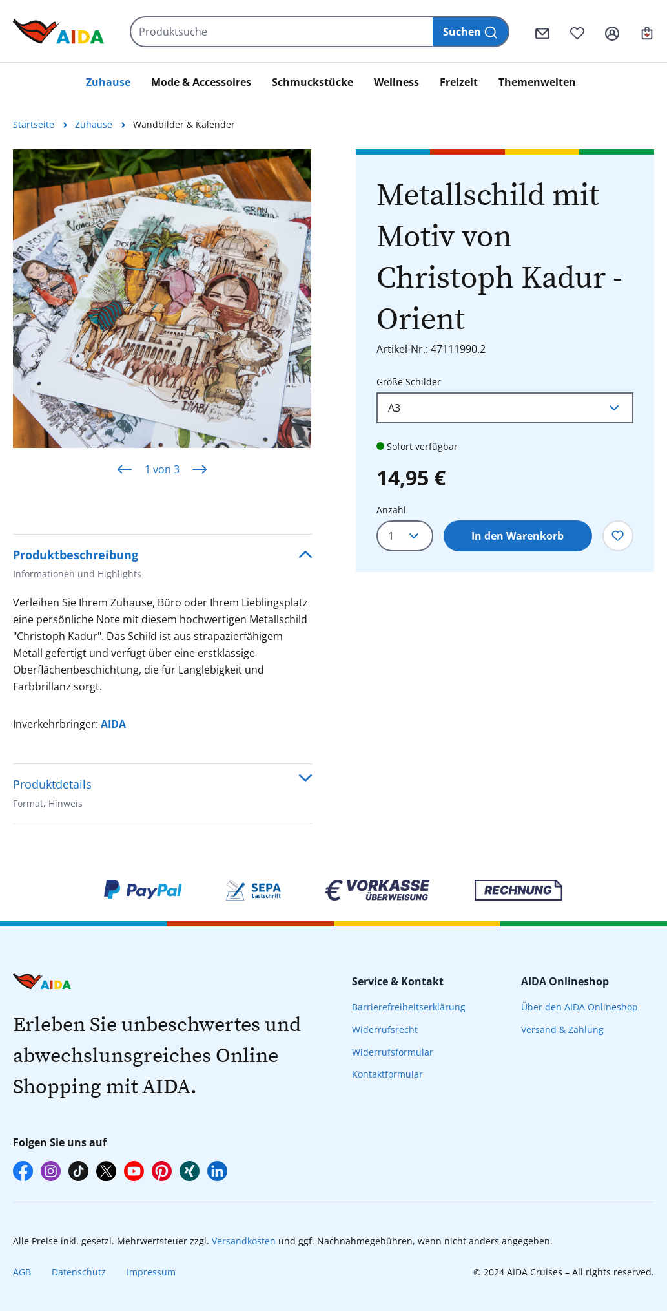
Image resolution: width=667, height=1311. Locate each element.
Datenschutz (79, 1272)
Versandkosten (244, 1241)
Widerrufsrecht (385, 1029)
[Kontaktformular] (542, 31)
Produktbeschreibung (77, 565)
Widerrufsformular (392, 1052)
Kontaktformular (387, 1074)
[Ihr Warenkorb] (647, 31)
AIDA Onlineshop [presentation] (565, 981)
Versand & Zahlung (562, 1029)
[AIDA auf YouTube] (134, 1171)
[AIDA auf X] (106, 1171)
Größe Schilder (408, 381)
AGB (22, 1272)
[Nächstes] (199, 469)
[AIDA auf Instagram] (51, 1171)
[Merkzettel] (577, 31)
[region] (162, 319)
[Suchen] (471, 31)
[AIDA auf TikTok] (78, 1171)
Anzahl (391, 510)
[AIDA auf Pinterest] (162, 1171)
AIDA (113, 724)
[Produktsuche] (282, 31)
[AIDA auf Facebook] (23, 1171)
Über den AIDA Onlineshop (579, 1007)
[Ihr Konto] (612, 31)
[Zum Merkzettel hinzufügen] (617, 535)
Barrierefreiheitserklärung (409, 1007)
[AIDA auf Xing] (190, 1171)
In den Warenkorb (517, 536)
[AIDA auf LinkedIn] (217, 1171)
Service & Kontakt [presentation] (398, 981)
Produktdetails (52, 794)
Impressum (151, 1272)
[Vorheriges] (124, 469)
